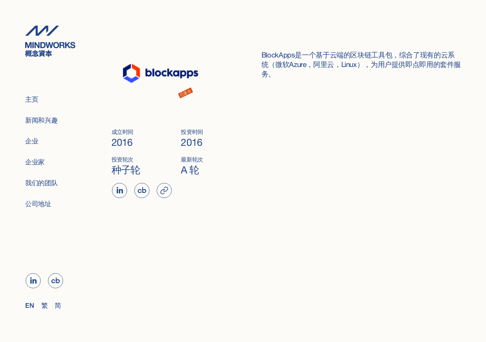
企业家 (35, 163)
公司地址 (38, 204)
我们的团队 (41, 183)
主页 (31, 100)
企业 (31, 142)
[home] (55, 41)
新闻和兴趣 (41, 121)
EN (29, 306)
